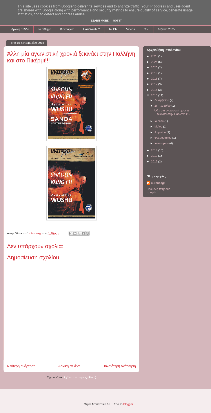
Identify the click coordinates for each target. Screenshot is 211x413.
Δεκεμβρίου (162, 100)
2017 (154, 84)
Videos (130, 29)
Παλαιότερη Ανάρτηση (119, 366)
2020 (154, 67)
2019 (154, 73)
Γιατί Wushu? (91, 29)
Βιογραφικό (67, 29)
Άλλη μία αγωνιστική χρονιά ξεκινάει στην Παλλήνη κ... (172, 112)
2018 (154, 78)
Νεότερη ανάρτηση (21, 366)
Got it (117, 20)
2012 (154, 161)
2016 (154, 89)
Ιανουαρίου (162, 143)
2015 (154, 95)
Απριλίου (161, 132)
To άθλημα (44, 29)
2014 (154, 150)
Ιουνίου (159, 121)
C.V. (146, 29)
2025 (154, 56)
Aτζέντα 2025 (166, 29)
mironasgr (158, 183)
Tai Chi (113, 29)
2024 (154, 62)
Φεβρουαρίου (163, 137)
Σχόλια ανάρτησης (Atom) (80, 377)
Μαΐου (159, 126)
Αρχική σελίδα (20, 29)
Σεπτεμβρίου (163, 105)
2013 (154, 155)
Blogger (128, 404)
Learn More (100, 20)
